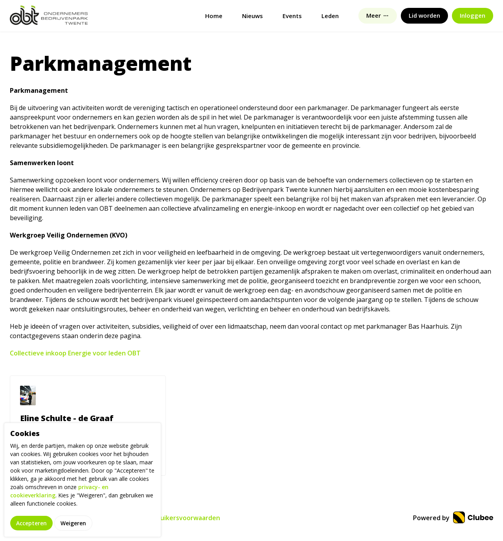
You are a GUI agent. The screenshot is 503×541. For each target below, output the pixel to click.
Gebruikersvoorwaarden (182, 517)
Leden (330, 16)
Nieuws (252, 16)
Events (292, 16)
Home (213, 16)
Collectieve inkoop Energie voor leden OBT (75, 353)
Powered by (453, 517)
